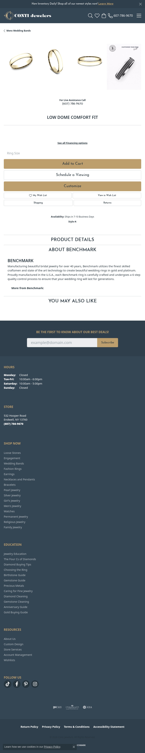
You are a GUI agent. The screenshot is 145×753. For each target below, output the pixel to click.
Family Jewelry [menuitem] (13, 527)
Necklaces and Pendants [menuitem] (19, 479)
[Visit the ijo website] (57, 707)
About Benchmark (72, 250)
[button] (90, 15)
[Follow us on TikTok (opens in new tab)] (7, 684)
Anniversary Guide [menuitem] (15, 607)
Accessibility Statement (109, 727)
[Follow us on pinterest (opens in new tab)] (26, 684)
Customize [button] (72, 186)
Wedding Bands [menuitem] (14, 463)
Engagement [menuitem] (12, 458)
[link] (120, 15)
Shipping (38, 203)
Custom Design (13, 644)
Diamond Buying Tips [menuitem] (17, 564)
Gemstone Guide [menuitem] (14, 580)
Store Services (13, 649)
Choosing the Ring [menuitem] (15, 570)
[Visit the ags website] (72, 707)
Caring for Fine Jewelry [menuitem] (18, 591)
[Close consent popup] (74, 747)
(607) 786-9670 (72, 103)
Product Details (72, 240)
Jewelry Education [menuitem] (15, 554)
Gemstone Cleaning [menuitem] (16, 601)
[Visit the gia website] (87, 707)
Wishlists (9, 660)
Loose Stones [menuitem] (12, 453)
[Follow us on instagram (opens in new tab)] (35, 684)
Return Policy (29, 727)
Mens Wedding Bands (18, 30)
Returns (107, 203)
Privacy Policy (51, 727)
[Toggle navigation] (139, 15)
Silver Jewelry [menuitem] (12, 495)
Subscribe (107, 342)
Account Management (18, 655)
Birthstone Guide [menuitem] (15, 575)
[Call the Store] (13, 424)
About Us (10, 639)
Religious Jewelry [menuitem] (14, 522)
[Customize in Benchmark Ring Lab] (124, 67)
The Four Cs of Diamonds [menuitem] (20, 559)
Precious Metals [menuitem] (14, 585)
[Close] (140, 4)
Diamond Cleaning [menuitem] (16, 596)
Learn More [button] (105, 3)
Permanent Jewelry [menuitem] (16, 516)
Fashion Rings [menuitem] (13, 469)
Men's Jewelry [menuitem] (12, 506)
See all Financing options (72, 143)
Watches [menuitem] (9, 511)
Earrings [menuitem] (9, 474)
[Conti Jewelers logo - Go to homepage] (27, 15)
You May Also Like (72, 301)
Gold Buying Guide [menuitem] (16, 612)
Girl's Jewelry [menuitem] (12, 500)
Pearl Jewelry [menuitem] (12, 490)
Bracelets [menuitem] (10, 484)
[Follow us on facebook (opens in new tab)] (16, 684)
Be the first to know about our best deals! (72, 332)
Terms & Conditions (77, 727)
